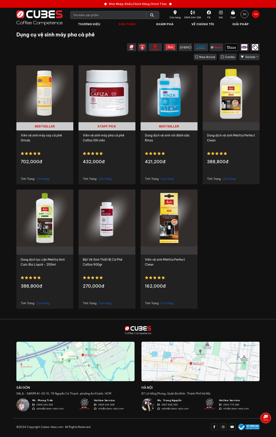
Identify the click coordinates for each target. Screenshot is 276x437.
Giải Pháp (240, 24)
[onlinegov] (249, 427)
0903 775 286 (229, 404)
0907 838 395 (167, 404)
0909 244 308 (104, 404)
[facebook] (214, 427)
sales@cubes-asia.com (48, 408)
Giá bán (248, 57)
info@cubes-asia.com (109, 408)
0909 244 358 (42, 404)
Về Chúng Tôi (202, 24)
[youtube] (232, 427)
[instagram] (223, 427)
